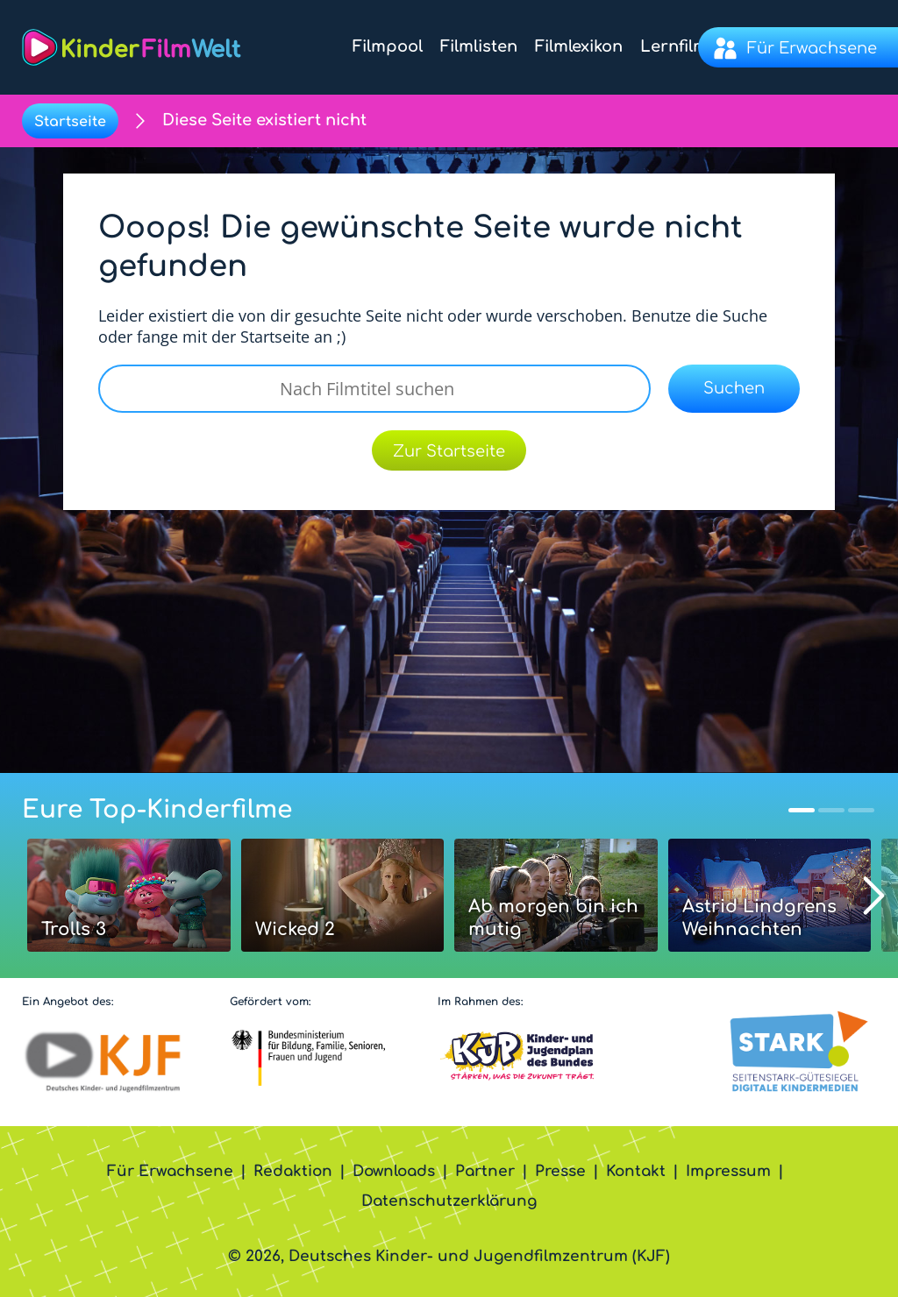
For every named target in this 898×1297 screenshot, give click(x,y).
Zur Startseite (449, 451)
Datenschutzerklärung (449, 1201)
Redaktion (292, 1171)
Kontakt (636, 1171)
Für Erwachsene (170, 1171)
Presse (560, 1171)
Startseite (70, 122)
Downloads (394, 1171)
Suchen (734, 388)
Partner (485, 1171)
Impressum (728, 1171)
